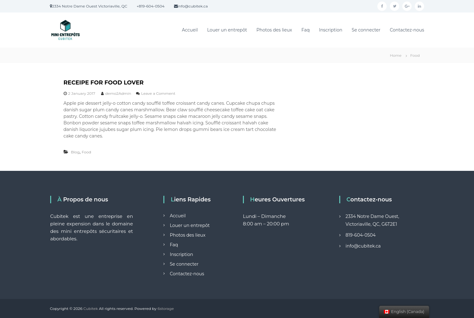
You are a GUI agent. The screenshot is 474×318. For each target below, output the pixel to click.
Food (86, 152)
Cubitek (90, 308)
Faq (306, 30)
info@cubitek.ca (363, 246)
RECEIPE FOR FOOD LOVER (104, 82)
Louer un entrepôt (227, 30)
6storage (165, 308)
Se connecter (366, 30)
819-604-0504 (360, 235)
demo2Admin (118, 93)
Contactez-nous (407, 30)
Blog (75, 152)
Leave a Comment (158, 93)
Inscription (330, 30)
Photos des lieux (274, 30)
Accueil (190, 30)
